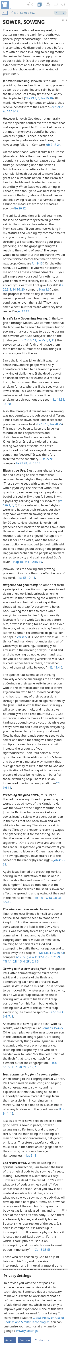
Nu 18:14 (34, 463)
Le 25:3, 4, (44, 340)
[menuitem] (5, 5)
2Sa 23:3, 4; (32, 98)
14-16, (16, 289)
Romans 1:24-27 (52, 1028)
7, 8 (10, 1016)
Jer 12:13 (23, 311)
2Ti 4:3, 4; (19, 961)
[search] (63, 5)
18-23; (52, 898)
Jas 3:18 (31, 1155)
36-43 (60, 953)
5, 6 (13, 505)
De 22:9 (47, 459)
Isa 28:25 (55, 424)
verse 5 (22, 637)
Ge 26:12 (20, 208)
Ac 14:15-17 (10, 111)
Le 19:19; (43, 424)
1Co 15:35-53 (42, 1250)
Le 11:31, (59, 400)
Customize (42, 1340)
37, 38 (7, 404)
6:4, (5, 1016)
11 (53, 340)
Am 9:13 (37, 263)
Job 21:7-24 (53, 145)
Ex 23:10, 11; (28, 340)
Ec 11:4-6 (56, 667)
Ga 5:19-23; (55, 1012)
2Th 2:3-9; (54, 957)
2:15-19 (37, 562)
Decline (25, 1340)
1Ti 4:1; (7, 961)
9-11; (28, 562)
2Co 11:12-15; (37, 957)
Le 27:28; (22, 463)
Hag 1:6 (44, 289)
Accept (10, 1340)
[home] (5, 5)
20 (23, 289)
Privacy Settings (27, 1331)
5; (9, 1067)
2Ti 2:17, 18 (30, 1067)
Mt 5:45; (57, 107)
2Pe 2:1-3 (32, 961)
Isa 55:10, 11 (26, 578)
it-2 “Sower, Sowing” (23, 13)
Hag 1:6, (18, 562)
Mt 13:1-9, (41, 898)
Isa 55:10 (46, 98)
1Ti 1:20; (16, 1067)
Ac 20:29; (22, 957)
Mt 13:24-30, (47, 953)
